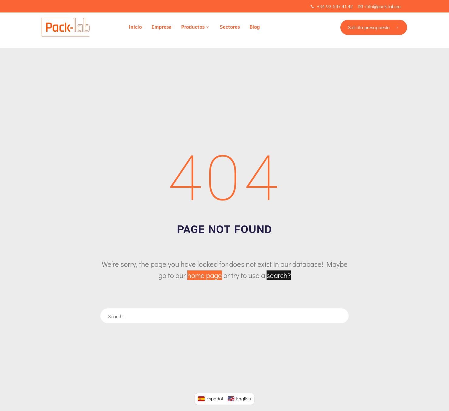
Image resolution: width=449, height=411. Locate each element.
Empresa (161, 27)
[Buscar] (224, 315)
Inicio (135, 27)
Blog (255, 27)
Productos (195, 27)
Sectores (230, 27)
